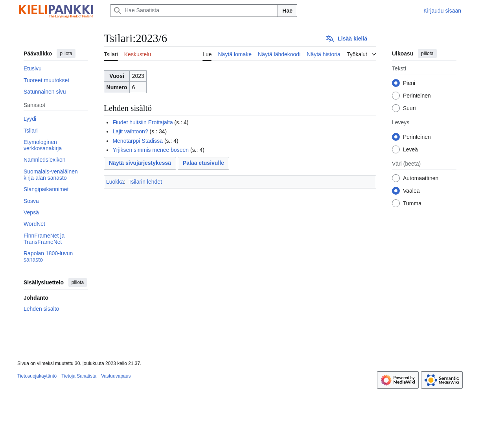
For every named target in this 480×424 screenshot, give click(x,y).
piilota (66, 53)
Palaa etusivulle (203, 163)
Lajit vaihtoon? (130, 131)
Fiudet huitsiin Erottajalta (142, 122)
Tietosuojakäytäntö (37, 376)
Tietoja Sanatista (78, 376)
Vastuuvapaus (116, 376)
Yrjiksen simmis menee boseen (150, 150)
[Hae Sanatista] (194, 10)
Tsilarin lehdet (145, 182)
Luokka (115, 182)
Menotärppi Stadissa (137, 141)
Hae (287, 10)
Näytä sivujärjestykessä (140, 163)
